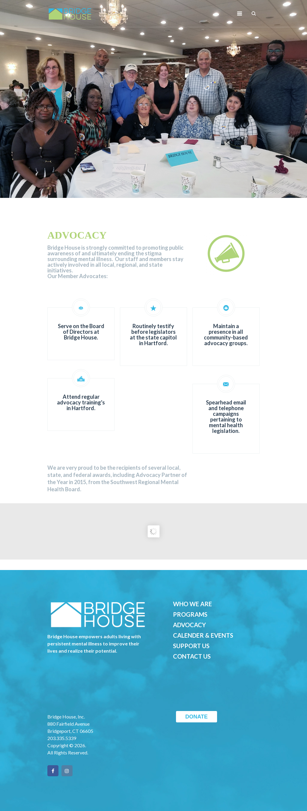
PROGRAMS (190, 614)
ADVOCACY (189, 624)
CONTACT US (192, 656)
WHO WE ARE (192, 603)
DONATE (196, 717)
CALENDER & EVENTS (203, 635)
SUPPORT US (191, 645)
